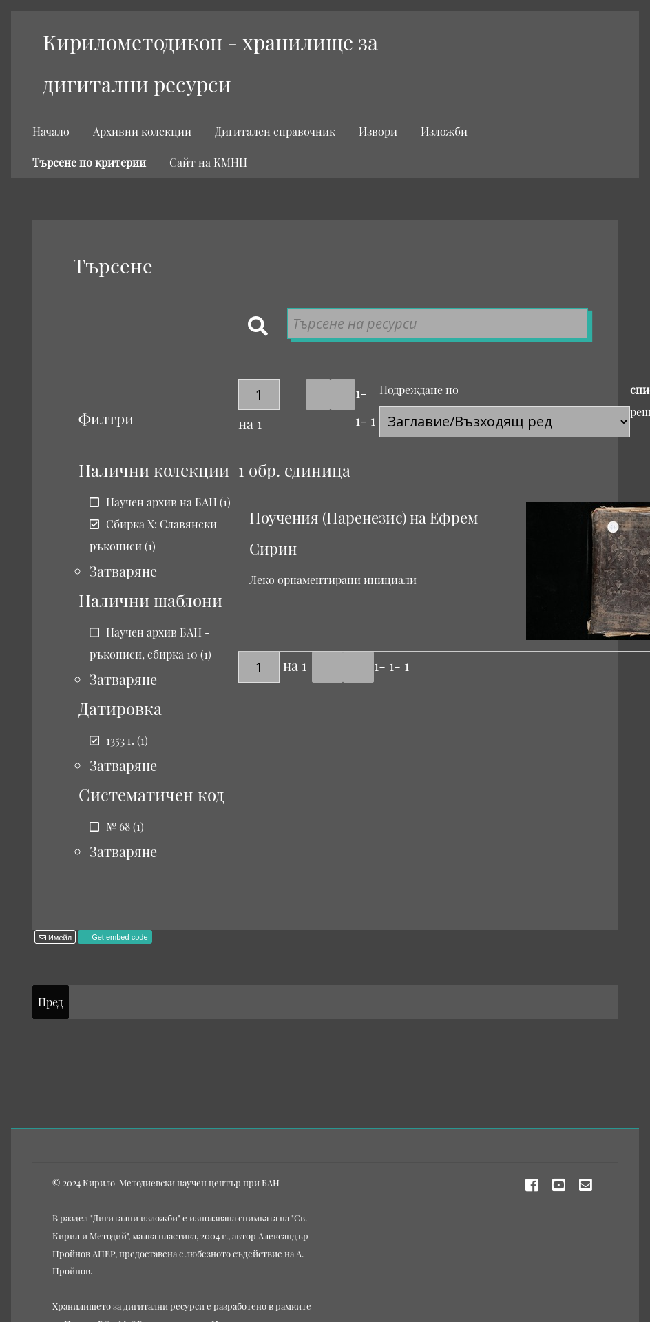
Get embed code (118, 937)
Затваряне (123, 570)
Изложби (444, 131)
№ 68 (118, 826)
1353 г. (120, 740)
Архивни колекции (142, 131)
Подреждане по (419, 389)
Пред (50, 1002)
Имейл (59, 937)
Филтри (106, 418)
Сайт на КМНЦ (208, 162)
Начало (51, 131)
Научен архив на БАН (161, 502)
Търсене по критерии (89, 162)
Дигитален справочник (275, 131)
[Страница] (259, 394)
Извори (378, 131)
